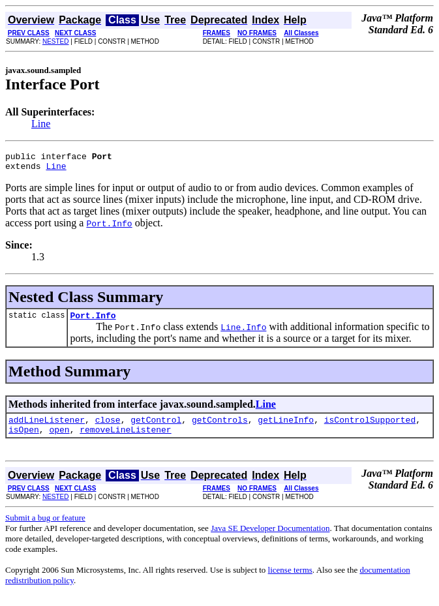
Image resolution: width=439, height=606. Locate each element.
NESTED (55, 41)
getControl (155, 427)
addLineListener (46, 427)
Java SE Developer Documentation (270, 538)
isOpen (23, 439)
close (108, 427)
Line (40, 123)
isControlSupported (370, 427)
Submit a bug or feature (45, 527)
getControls (220, 427)
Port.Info (92, 321)
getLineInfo (286, 427)
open (59, 439)
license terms (290, 579)
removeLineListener (125, 439)
